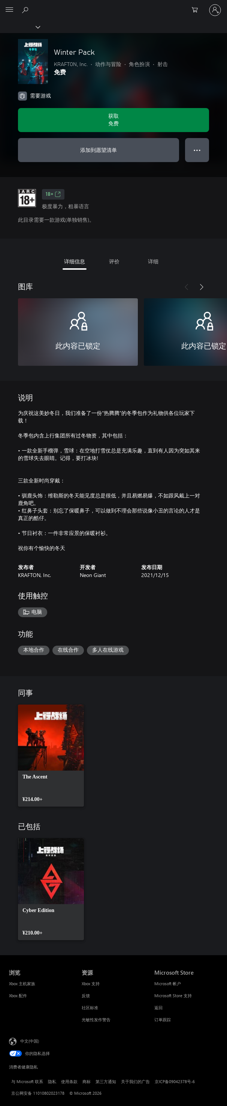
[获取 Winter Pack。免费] (113, 120)
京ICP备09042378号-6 (175, 1081)
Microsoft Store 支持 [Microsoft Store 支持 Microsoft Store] (173, 995)
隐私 (52, 1081)
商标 (86, 1081)
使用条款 (69, 1081)
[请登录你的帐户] (215, 10)
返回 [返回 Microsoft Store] (158, 1007)
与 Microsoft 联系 (27, 1081)
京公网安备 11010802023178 (37, 1093)
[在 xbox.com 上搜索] (26, 10)
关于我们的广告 (135, 1081)
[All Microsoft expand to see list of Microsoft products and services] (9, 10)
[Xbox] (20, 26)
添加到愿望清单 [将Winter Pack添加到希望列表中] (98, 149)
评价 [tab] (114, 261)
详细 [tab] (153, 261)
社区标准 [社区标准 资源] (90, 1007)
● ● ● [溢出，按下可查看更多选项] (197, 150)
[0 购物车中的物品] (197, 10)
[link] (51, 756)
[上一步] (186, 287)
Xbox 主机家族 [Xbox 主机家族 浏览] (22, 983)
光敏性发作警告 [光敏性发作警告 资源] (96, 1019)
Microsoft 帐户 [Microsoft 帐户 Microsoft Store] (167, 983)
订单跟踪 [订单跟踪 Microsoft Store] (162, 1019)
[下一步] (201, 287)
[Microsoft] (113, 5)
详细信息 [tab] (74, 261)
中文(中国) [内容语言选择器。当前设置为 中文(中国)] (29, 1040)
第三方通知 (106, 1081)
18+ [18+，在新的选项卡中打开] (53, 194)
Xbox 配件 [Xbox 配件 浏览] (18, 995)
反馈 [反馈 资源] (86, 995)
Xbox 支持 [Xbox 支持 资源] (91, 983)
